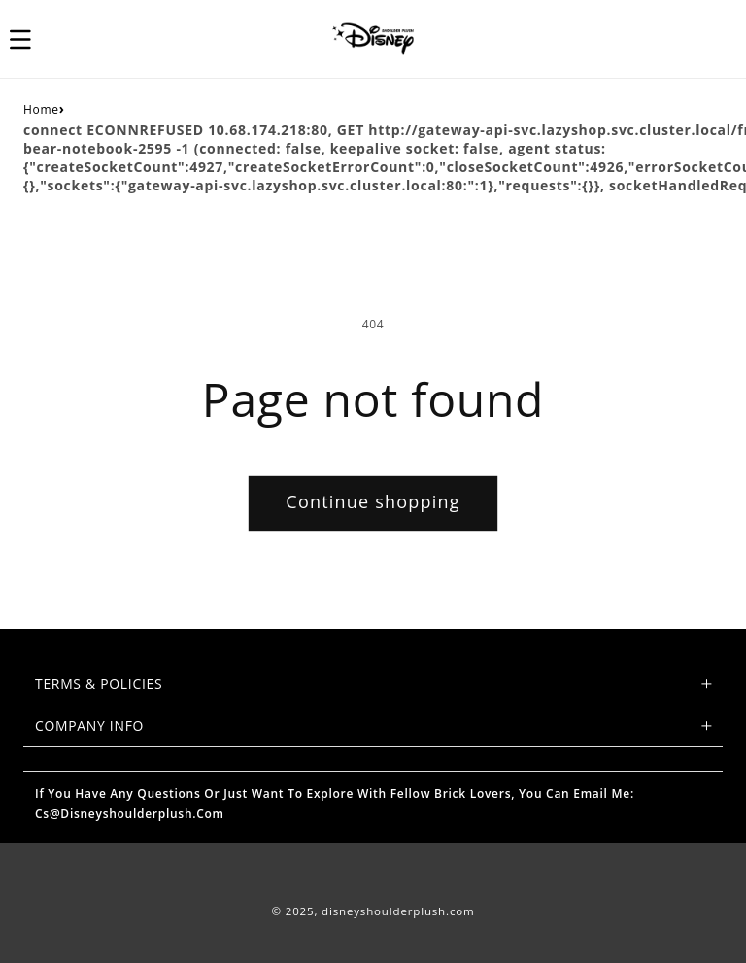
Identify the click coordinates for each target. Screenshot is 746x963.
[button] (31, 38)
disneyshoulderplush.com (398, 911)
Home (41, 109)
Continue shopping (372, 501)
